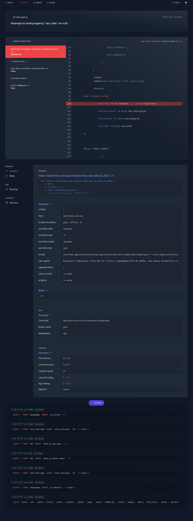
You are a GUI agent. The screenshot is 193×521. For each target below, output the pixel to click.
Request (9, 166)
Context (9, 198)
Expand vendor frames (21, 41)
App (7, 184)
